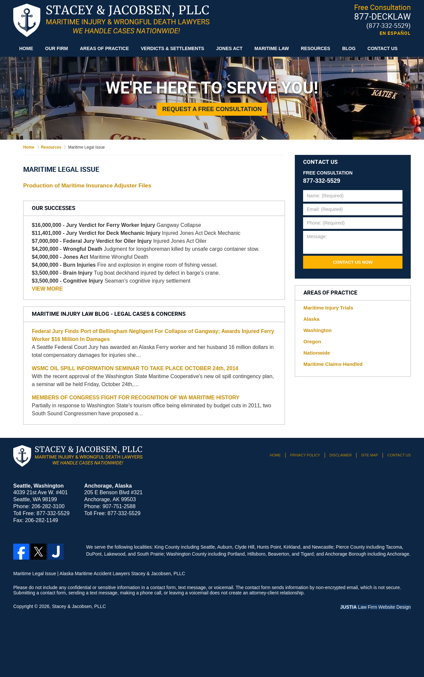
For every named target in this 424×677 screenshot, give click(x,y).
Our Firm (56, 48)
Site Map (369, 455)
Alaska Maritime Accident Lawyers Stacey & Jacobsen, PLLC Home (111, 20)
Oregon (312, 341)
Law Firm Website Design (375, 607)
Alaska (311, 319)
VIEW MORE (47, 289)
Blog (348, 48)
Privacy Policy (305, 455)
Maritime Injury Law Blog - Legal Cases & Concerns (109, 314)
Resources (315, 48)
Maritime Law (271, 48)
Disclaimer (341, 455)
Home (26, 48)
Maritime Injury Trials (328, 307)
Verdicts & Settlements (172, 48)
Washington (317, 330)
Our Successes (53, 208)
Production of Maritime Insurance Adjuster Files (87, 185)
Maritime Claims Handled (332, 364)
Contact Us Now (353, 262)
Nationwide (316, 353)
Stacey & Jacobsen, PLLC (79, 606)
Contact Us (382, 48)
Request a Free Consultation (212, 109)
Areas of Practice (104, 48)
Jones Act (229, 48)
